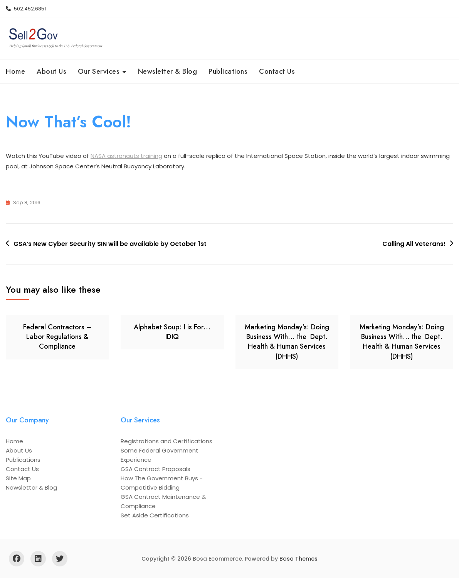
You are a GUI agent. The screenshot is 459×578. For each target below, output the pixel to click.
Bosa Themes (298, 559)
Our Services (98, 71)
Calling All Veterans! (414, 243)
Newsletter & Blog (167, 71)
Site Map (18, 478)
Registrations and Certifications (166, 441)
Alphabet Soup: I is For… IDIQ (172, 332)
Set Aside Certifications (155, 515)
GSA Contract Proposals (155, 469)
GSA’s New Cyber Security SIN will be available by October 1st (110, 243)
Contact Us (277, 71)
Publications (227, 71)
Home (15, 71)
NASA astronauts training (126, 156)
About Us (51, 71)
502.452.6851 (26, 8)
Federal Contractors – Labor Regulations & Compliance (57, 336)
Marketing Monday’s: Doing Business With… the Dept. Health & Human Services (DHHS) (287, 341)
